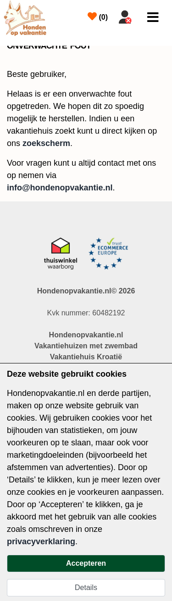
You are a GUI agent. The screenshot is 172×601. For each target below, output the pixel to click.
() (98, 16)
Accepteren (86, 563)
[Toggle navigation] (153, 17)
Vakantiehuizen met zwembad (86, 346)
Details (86, 587)
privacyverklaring (41, 541)
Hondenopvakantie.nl (86, 335)
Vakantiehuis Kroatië (86, 357)
